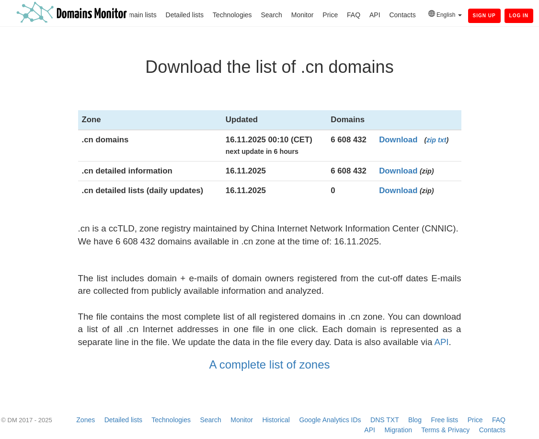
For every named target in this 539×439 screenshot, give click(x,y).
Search (271, 15)
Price (330, 15)
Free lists (444, 420)
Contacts (402, 15)
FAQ (353, 15)
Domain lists (138, 15)
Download (398, 139)
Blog (415, 420)
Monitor (302, 15)
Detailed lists (185, 15)
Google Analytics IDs (330, 420)
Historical (276, 420)
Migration (398, 430)
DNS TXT (384, 420)
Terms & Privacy (445, 430)
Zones (85, 420)
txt (442, 140)
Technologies (232, 15)
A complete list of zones (269, 364)
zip (431, 140)
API (374, 15)
